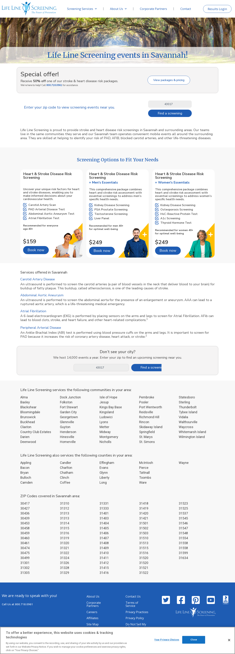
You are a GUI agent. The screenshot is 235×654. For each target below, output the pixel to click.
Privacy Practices (137, 612)
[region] (117, 640)
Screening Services (82, 9)
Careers (92, 612)
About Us (118, 9)
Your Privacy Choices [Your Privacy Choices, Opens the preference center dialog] (166, 640)
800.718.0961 (54, 85)
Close (193, 640)
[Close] (229, 640)
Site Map (93, 624)
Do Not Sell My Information (136, 626)
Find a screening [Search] (170, 113)
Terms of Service (132, 604)
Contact (185, 9)
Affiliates (92, 618)
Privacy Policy (135, 618)
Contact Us (133, 596)
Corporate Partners (153, 9)
